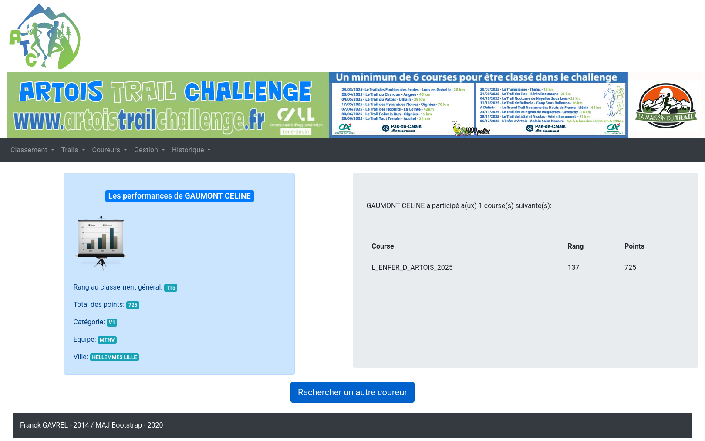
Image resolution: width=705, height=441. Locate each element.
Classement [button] (29, 150)
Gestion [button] (147, 150)
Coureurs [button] (107, 150)
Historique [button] (189, 150)
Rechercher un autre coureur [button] (352, 392)
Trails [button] (70, 150)
